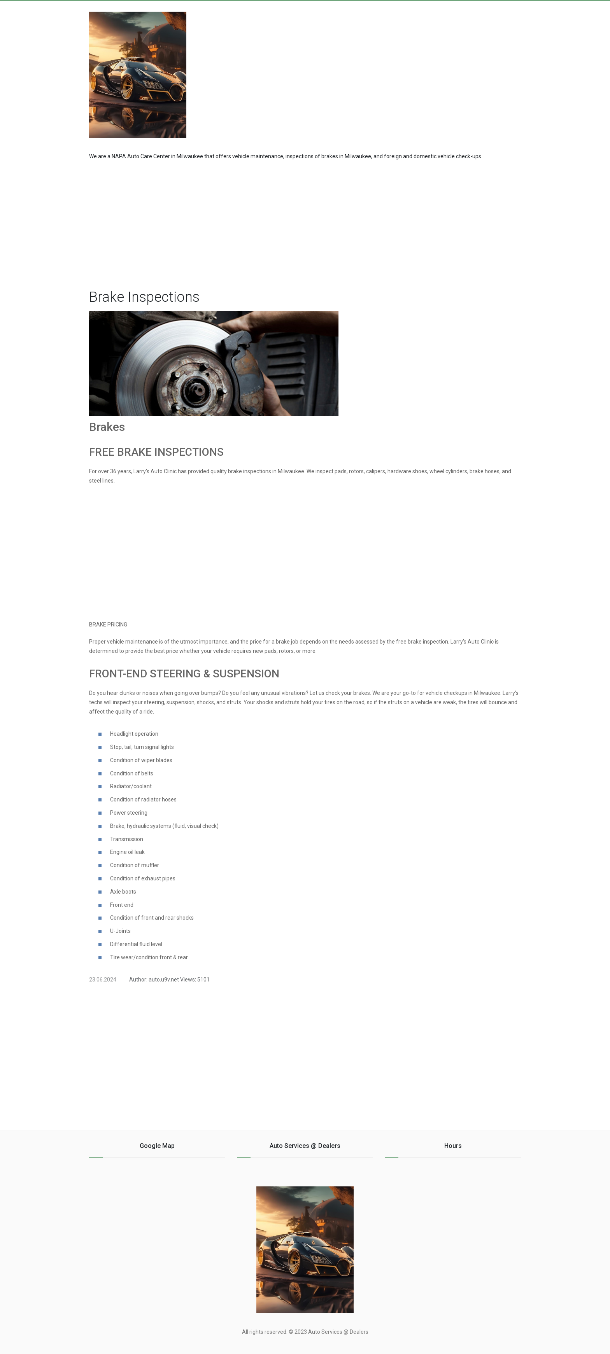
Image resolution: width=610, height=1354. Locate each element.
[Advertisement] (458, 70)
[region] (305, 223)
